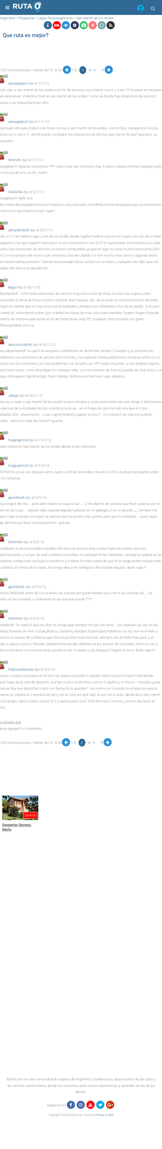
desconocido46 (20, 345)
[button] (140, 9)
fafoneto (14, 160)
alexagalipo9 (18, 83)
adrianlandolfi (18, 230)
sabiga (13, 395)
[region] (63, 53)
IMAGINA (15, 192)
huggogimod (18, 440)
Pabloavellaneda (20, 669)
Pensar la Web (104, 1114)
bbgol (12, 287)
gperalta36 (16, 497)
